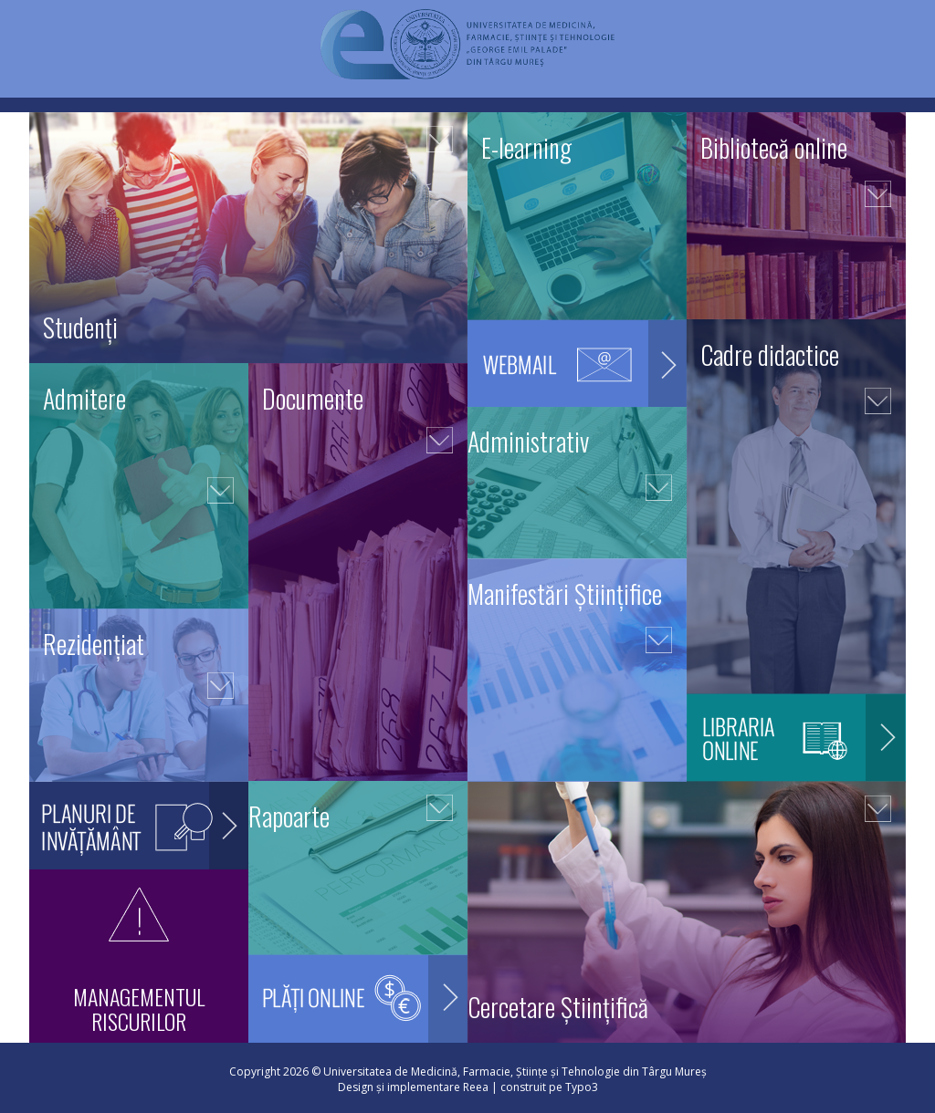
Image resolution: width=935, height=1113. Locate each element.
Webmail (577, 381)
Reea (476, 1087)
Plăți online (358, 1016)
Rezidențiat (93, 643)
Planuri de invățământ (138, 843)
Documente (312, 398)
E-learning (526, 147)
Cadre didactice (769, 354)
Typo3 (581, 1087)
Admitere (84, 398)
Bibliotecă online (773, 147)
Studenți (80, 327)
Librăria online (796, 755)
